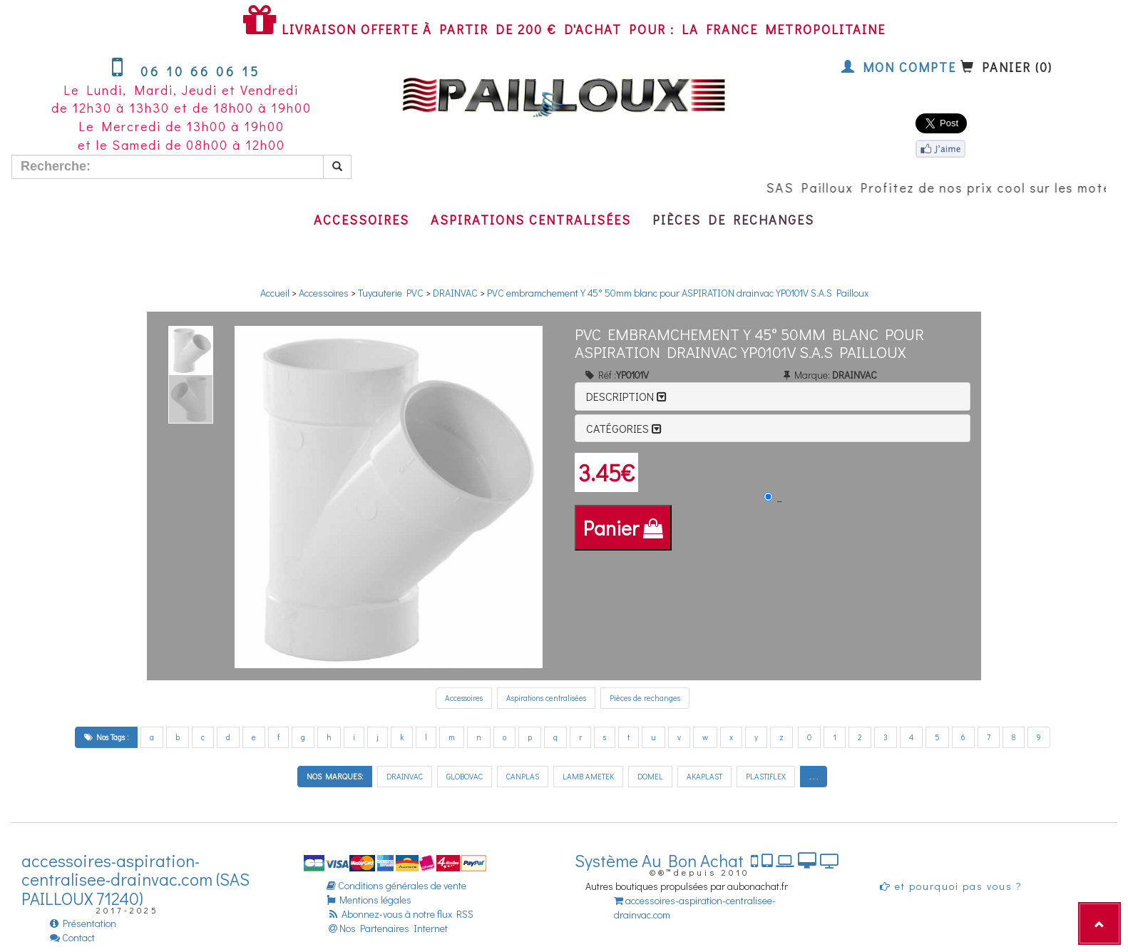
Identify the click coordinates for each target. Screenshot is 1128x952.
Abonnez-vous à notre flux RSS (400, 914)
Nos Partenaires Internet (387, 928)
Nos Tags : (106, 737)
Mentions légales (369, 899)
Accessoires (361, 219)
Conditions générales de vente (396, 885)
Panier (623, 528)
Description (626, 396)
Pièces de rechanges (733, 219)
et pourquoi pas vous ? (951, 886)
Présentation (83, 923)
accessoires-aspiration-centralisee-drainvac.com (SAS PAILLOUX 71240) (135, 879)
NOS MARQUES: (335, 776)
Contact (72, 937)
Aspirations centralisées (531, 219)
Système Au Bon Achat (707, 860)
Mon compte (898, 67)
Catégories (624, 428)
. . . (813, 776)
